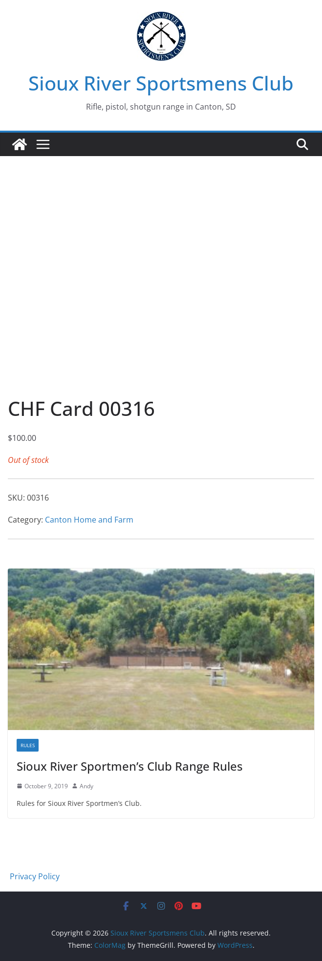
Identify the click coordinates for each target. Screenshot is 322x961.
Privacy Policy (35, 876)
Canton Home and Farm (89, 519)
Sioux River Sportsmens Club (161, 82)
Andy (86, 786)
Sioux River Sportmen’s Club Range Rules (130, 766)
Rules (28, 745)
